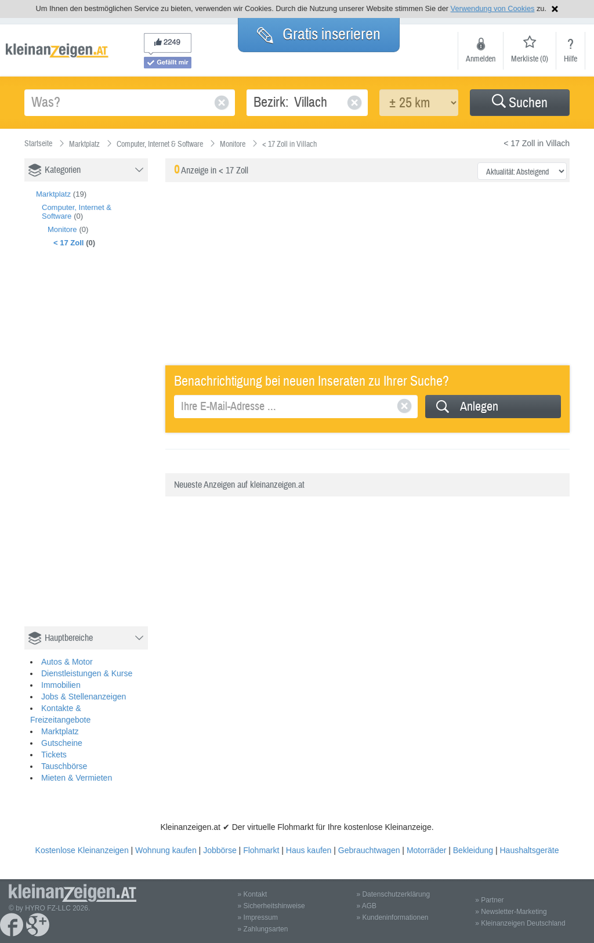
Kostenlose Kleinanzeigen (82, 850)
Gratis (319, 34)
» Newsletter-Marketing (510, 912)
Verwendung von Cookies (493, 8)
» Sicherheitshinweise (271, 906)
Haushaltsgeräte (529, 850)
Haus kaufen (309, 850)
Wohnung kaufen (166, 850)
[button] (520, 102)
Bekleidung (473, 850)
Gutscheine (61, 743)
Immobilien (61, 685)
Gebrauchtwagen (369, 850)
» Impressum (258, 917)
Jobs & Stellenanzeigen (83, 696)
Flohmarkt (261, 850)
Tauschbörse (64, 766)
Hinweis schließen (555, 9)
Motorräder (426, 850)
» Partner (489, 900)
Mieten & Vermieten (76, 777)
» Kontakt (252, 894)
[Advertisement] (111, 449)
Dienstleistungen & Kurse (86, 673)
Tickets (54, 754)
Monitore (62, 229)
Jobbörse (220, 850)
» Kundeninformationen (392, 917)
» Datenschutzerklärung (393, 894)
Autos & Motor (67, 661)
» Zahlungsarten (263, 929)
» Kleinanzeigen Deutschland (520, 923)
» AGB (366, 906)
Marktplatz (53, 194)
